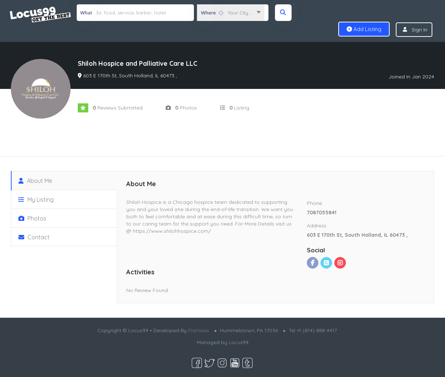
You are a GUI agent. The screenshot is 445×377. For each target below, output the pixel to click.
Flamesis (198, 330)
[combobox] (230, 12)
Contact (34, 237)
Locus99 (239, 342)
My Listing (36, 199)
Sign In (419, 29)
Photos (32, 218)
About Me (35, 180)
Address (316, 225)
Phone (314, 203)
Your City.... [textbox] (240, 13)
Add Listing (364, 29)
